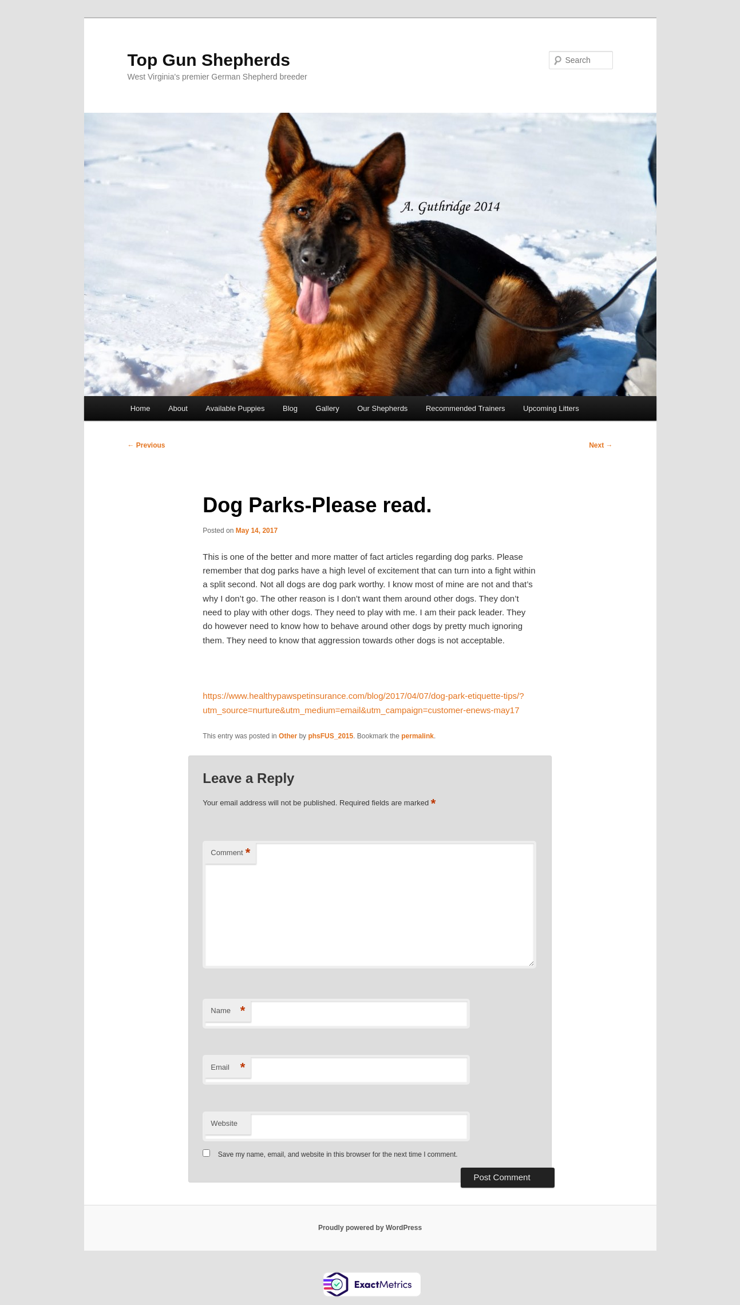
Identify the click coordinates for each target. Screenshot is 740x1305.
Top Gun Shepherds (209, 59)
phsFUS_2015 (330, 736)
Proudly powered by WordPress (370, 1228)
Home (140, 408)
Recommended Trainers (465, 408)
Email (228, 1067)
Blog (290, 408)
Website (224, 1123)
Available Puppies (234, 408)
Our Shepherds (382, 408)
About (178, 408)
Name (228, 1011)
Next (600, 445)
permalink (417, 736)
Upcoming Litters (551, 408)
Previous (146, 445)
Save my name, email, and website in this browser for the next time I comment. (338, 1154)
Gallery (327, 408)
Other (288, 736)
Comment (230, 853)
